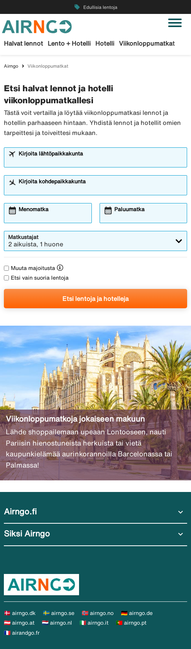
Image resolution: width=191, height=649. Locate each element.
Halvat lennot (23, 43)
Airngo (11, 65)
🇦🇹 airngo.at (19, 622)
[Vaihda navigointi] (175, 23)
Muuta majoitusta (29, 268)
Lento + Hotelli (69, 43)
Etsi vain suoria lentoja (36, 277)
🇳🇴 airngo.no (98, 613)
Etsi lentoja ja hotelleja (95, 298)
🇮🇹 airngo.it (93, 622)
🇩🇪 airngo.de (137, 613)
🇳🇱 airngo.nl (57, 622)
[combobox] (100, 161)
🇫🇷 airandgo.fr (22, 632)
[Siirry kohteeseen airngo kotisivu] (37, 26)
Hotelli (104, 43)
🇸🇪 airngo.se (58, 613)
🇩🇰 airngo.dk (20, 613)
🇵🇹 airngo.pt (131, 622)
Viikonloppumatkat (147, 43)
